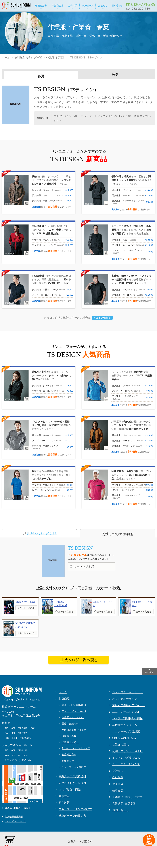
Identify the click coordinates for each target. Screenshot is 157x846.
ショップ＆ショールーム (127, 692)
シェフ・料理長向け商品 (127, 718)
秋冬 (115, 74)
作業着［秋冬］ (70, 742)
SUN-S (25, 601)
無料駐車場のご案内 (17, 808)
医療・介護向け (70, 723)
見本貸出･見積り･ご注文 (127, 797)
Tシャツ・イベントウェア (76, 748)
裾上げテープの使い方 (72, 815)
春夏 (41, 76)
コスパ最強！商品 (70, 789)
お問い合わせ (120, 810)
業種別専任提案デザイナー (128, 705)
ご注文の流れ (120, 744)
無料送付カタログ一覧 (28, 57)
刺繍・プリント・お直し (127, 751)
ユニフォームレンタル (126, 711)
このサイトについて (15, 821)
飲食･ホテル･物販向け (74, 705)
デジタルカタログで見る (42, 533)
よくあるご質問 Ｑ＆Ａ (126, 757)
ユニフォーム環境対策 (126, 731)
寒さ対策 (64, 802)
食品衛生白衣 (69, 754)
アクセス (117, 784)
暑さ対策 (64, 796)
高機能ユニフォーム (124, 725)
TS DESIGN (80, 548)
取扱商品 (64, 698)
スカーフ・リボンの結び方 (75, 809)
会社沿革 (117, 777)
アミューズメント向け (74, 711)
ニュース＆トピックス (126, 764)
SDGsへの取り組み (124, 738)
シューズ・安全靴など (74, 767)
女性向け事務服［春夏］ (75, 730)
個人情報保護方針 (14, 816)
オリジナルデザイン (124, 698)
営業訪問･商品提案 (124, 803)
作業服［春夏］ (56, 57)
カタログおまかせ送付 (72, 783)
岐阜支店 (117, 790)
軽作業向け (68, 761)
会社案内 (117, 770)
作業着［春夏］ (70, 736)
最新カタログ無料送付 (72, 776)
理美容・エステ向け (73, 717)
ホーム (6, 57)
